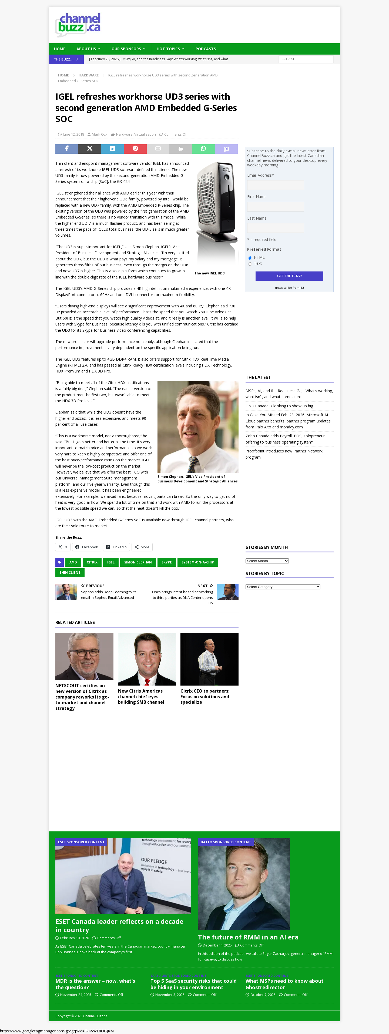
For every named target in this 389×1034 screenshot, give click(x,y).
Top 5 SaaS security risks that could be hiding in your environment (193, 984)
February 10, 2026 (74, 937)
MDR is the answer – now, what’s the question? (95, 984)
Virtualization (145, 134)
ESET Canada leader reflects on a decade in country (119, 925)
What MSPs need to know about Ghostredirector (285, 984)
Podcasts (206, 48)
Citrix (92, 562)
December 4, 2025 (217, 945)
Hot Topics (168, 48)
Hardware (124, 134)
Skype (167, 562)
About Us (86, 48)
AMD (73, 562)
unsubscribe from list (289, 288)
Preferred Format (264, 249)
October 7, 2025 (263, 994)
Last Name (257, 218)
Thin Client (70, 572)
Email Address (260, 175)
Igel (111, 562)
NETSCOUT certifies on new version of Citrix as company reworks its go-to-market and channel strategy (82, 697)
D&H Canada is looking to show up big (279, 405)
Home (59, 48)
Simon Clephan (138, 562)
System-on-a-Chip (198, 562)
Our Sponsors (126, 48)
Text (258, 263)
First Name (257, 196)
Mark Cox (99, 134)
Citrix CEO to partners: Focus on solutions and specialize (204, 696)
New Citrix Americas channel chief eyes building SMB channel (141, 696)
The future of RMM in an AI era (248, 936)
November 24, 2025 (75, 994)
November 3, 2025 (170, 994)
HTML (259, 257)
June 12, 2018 (73, 134)
